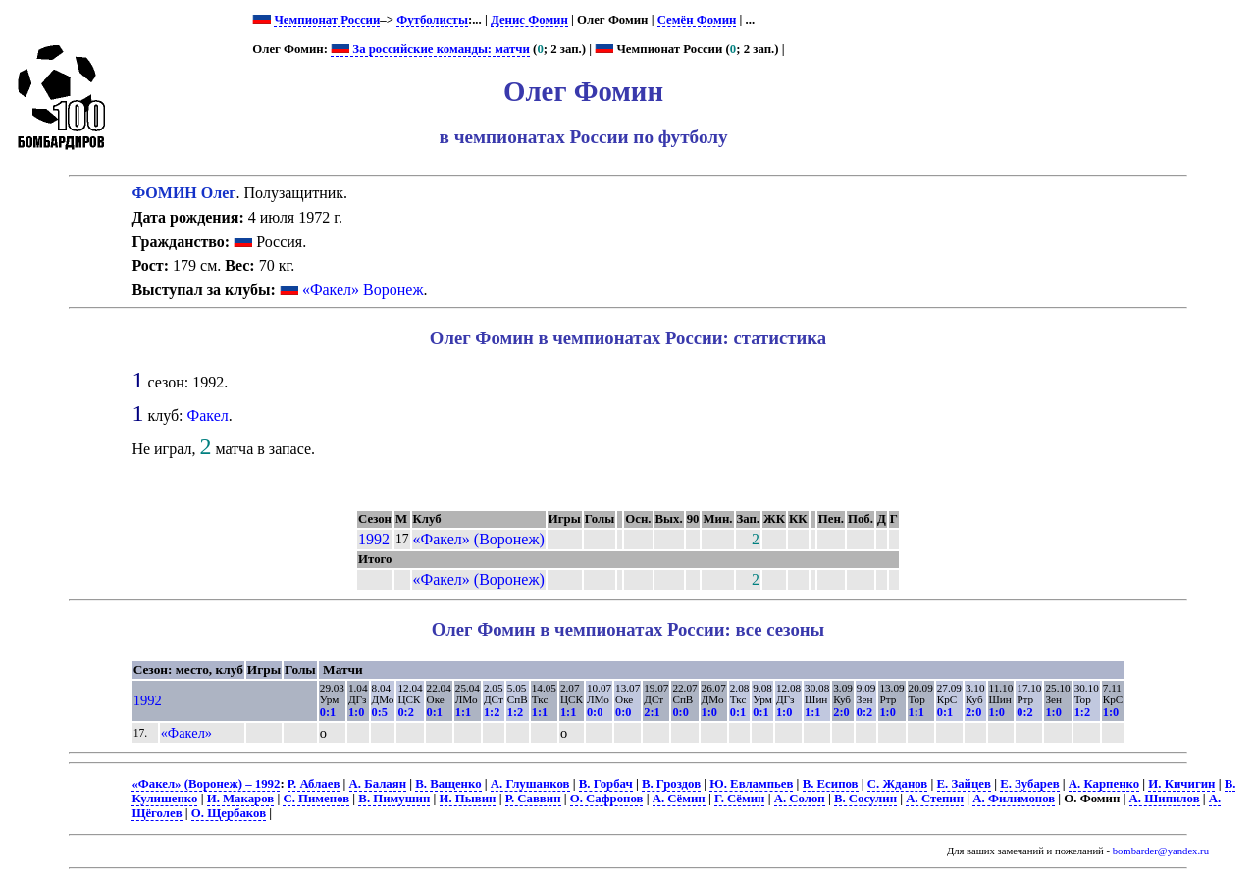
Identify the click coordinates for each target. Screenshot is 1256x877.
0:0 (594, 712)
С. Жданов (897, 784)
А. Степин (935, 798)
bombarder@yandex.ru (1161, 851)
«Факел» (186, 733)
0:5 (380, 712)
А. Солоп (799, 798)
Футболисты (432, 19)
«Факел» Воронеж (363, 290)
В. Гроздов (671, 784)
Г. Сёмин (739, 798)
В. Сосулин (865, 798)
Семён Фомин (697, 19)
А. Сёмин (679, 798)
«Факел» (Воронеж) (479, 539)
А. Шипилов (1164, 798)
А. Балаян (378, 784)
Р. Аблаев (314, 784)
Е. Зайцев (964, 784)
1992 (374, 539)
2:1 (651, 712)
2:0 (841, 712)
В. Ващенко (448, 784)
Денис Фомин (529, 19)
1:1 (463, 712)
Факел (208, 415)
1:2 (491, 712)
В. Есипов (831, 784)
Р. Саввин (533, 798)
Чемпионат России (327, 19)
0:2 (405, 712)
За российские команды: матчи (430, 49)
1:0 (356, 712)
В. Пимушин (394, 798)
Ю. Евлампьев (751, 784)
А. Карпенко (1104, 784)
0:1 (328, 712)
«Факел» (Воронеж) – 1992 (205, 784)
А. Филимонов (1013, 798)
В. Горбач (606, 784)
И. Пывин (468, 798)
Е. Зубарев (1029, 784)
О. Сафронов (607, 798)
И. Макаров (241, 798)
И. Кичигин (1181, 784)
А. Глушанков (530, 784)
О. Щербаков (228, 813)
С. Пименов (316, 798)
